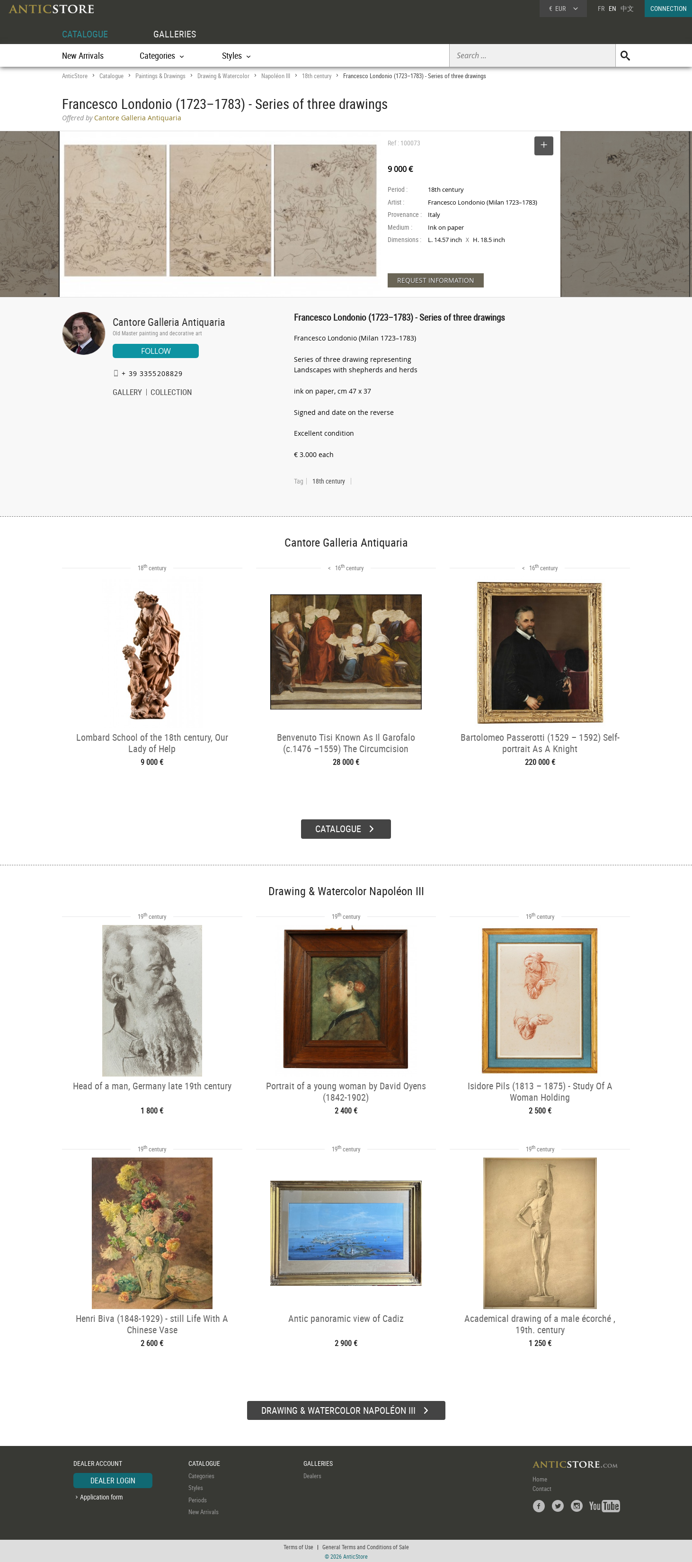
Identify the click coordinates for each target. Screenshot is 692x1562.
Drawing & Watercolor (223, 76)
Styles (195, 1486)
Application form (101, 1495)
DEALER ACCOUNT (97, 1461)
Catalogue (111, 76)
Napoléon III (275, 76)
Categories (201, 1474)
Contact (541, 1487)
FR (601, 8)
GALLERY (127, 393)
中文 (627, 8)
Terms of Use (298, 1545)
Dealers (312, 1474)
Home (539, 1477)
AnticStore (75, 76)
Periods (197, 1498)
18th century (316, 76)
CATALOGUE (85, 33)
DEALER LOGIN (112, 1479)
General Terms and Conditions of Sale (365, 1545)
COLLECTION (171, 393)
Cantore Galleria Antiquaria (169, 322)
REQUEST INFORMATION (435, 280)
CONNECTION (668, 8)
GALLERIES (174, 33)
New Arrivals (83, 55)
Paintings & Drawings (160, 76)
